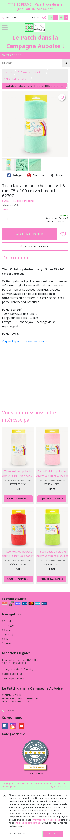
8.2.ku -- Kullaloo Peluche (18, 201)
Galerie (6, 643)
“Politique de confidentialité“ (28, 822)
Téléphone (8, 710)
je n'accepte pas (17, 833)
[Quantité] (8, 218)
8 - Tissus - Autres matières (31, 72)
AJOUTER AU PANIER (29, 234)
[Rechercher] (66, 63)
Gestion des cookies (12, 673)
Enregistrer (36, 175)
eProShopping (9, 786)
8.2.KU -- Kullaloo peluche (16, 79)
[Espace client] (44, 17)
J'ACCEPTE (53, 833)
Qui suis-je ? (8, 634)
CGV (5, 638)
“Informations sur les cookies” (46, 819)
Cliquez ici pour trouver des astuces (25, 341)
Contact (36, 17)
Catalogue (8, 625)
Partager (14, 175)
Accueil (9, 72)
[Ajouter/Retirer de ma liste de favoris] (63, 234)
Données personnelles (13, 678)
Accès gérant (58, 786)
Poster (56, 175)
